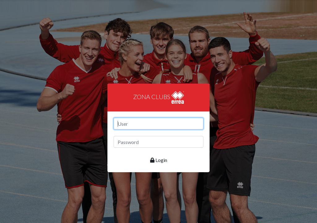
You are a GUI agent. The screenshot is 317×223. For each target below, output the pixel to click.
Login (158, 160)
